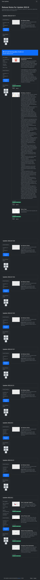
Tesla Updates (5, 1)
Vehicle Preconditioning (6, 511)
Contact (35, 578)
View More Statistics (6, 29)
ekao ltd (19, 578)
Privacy (31, 578)
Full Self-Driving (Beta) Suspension (6, 61)
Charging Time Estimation (5, 514)
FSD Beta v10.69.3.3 (5, 65)
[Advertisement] (24, 38)
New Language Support (6, 504)
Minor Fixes (5, 67)
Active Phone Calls (5, 507)
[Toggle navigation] (36, 1)
